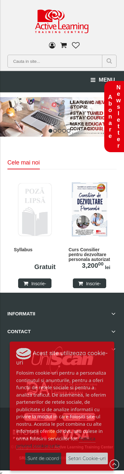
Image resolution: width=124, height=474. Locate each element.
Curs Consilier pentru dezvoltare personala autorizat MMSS (89, 254)
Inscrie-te (38, 284)
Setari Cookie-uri (87, 458)
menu (103, 80)
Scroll (114, 464)
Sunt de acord (43, 458)
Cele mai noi (23, 162)
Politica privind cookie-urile (56, 442)
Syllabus (23, 249)
